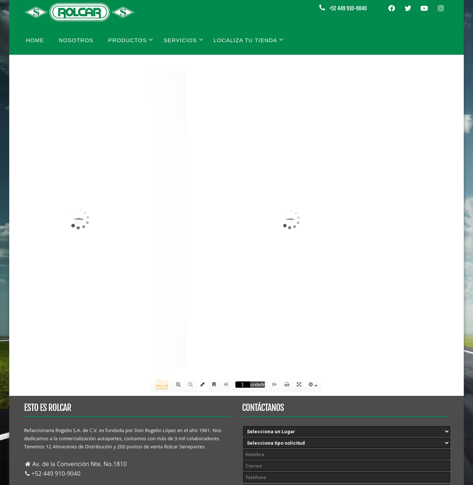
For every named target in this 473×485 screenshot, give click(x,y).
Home (35, 40)
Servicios (183, 39)
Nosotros (76, 40)
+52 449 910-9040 (348, 8)
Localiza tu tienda (249, 39)
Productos (131, 39)
